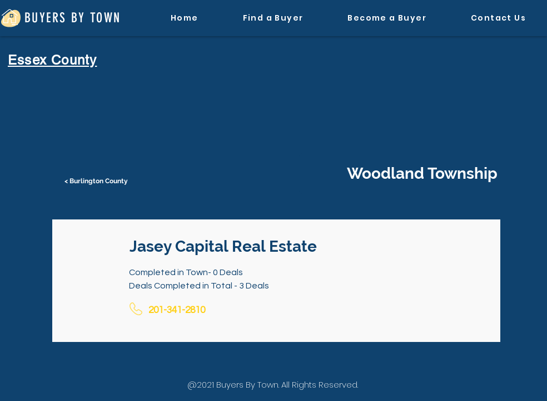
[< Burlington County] (97, 181)
